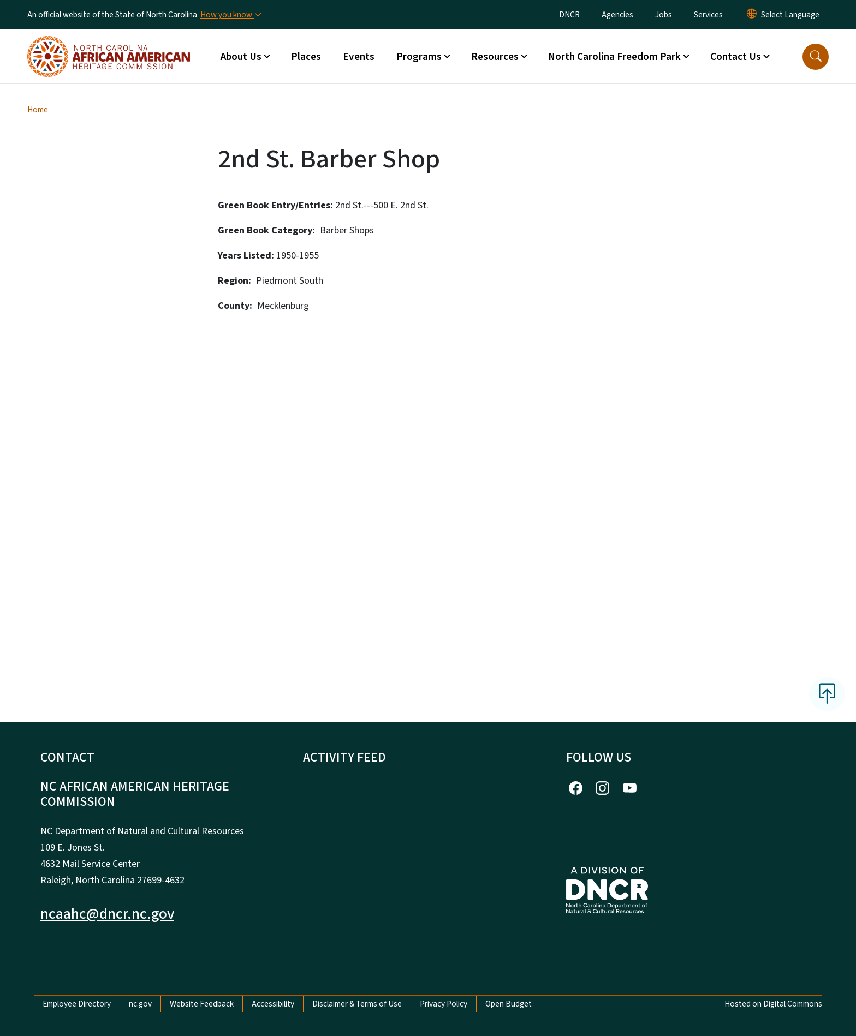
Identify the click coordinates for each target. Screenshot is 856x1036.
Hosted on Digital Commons (773, 1004)
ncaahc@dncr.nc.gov (107, 914)
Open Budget (508, 1004)
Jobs (663, 15)
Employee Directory (77, 1004)
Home (37, 110)
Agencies (617, 15)
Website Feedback (202, 1004)
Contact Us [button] (735, 56)
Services (708, 15)
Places (306, 56)
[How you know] (230, 15)
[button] (815, 57)
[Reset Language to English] (752, 15)
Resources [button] (495, 56)
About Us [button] (241, 56)
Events (358, 56)
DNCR (569, 15)
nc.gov (140, 1004)
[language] (790, 15)
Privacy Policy (443, 1004)
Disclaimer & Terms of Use (357, 1004)
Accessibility (273, 1004)
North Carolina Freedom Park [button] (614, 56)
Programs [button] (419, 56)
